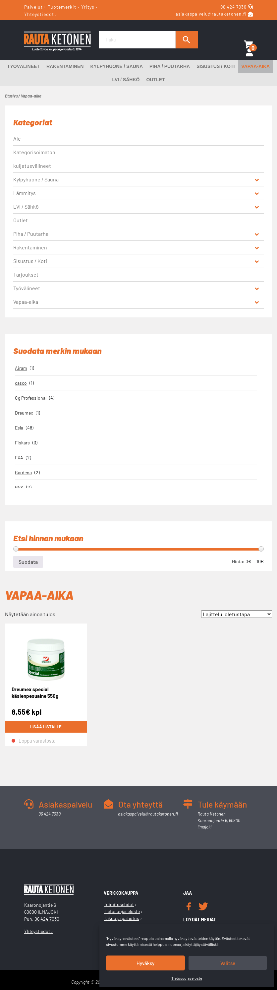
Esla (19, 427)
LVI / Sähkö (126, 79)
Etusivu (11, 96)
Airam (21, 368)
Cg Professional (30, 398)
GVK (19, 487)
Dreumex (24, 413)
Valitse (227, 963)
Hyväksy (145, 963)
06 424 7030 (234, 7)
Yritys (87, 7)
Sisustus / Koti (215, 66)
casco (21, 383)
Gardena (23, 472)
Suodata (28, 562)
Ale (17, 138)
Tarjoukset (25, 274)
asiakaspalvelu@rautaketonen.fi (211, 14)
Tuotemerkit (62, 7)
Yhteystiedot (39, 14)
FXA (19, 457)
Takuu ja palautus (121, 918)
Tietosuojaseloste (186, 978)
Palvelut (33, 7)
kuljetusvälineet (32, 166)
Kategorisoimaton (34, 152)
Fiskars (22, 442)
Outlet (155, 79)
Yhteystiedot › (38, 931)
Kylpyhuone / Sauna (116, 66)
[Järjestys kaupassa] (236, 614)
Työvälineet (23, 66)
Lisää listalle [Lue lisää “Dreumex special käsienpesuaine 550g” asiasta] (46, 727)
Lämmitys (24, 193)
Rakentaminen (65, 66)
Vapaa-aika (255, 66)
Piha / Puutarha (169, 66)
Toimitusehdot (119, 904)
